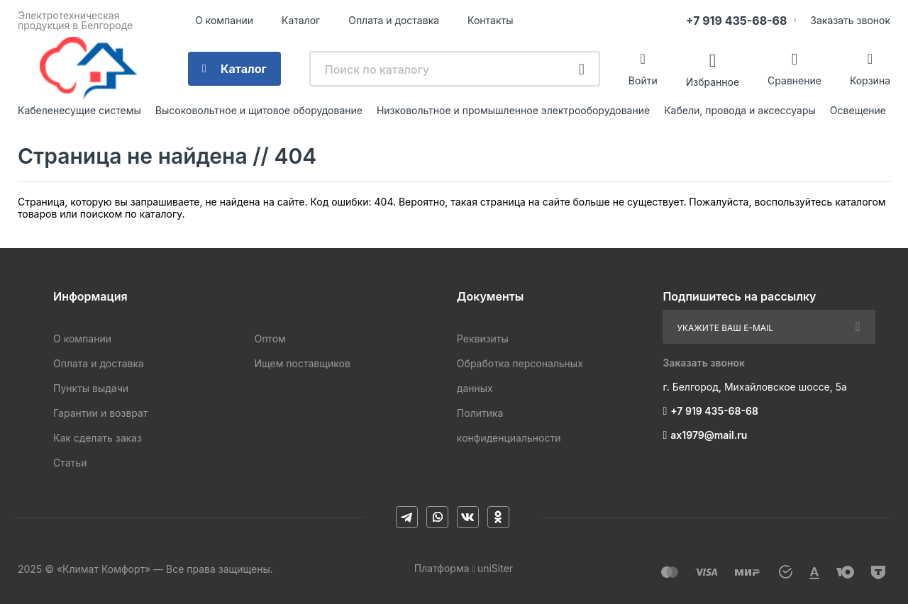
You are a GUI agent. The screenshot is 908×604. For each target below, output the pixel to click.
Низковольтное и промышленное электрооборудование (513, 110)
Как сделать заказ (97, 438)
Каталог (301, 20)
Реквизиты (483, 338)
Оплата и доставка (393, 20)
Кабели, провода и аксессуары (740, 110)
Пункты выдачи (90, 388)
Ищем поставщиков (302, 363)
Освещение (858, 110)
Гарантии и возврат (100, 413)
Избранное (712, 81)
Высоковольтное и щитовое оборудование (258, 110)
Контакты (490, 20)
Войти (643, 80)
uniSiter (495, 568)
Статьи (70, 463)
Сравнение (794, 80)
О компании (224, 20)
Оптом (269, 338)
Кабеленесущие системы (79, 110)
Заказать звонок (850, 20)
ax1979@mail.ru (708, 435)
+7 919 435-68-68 (736, 20)
